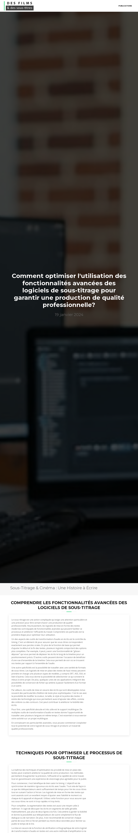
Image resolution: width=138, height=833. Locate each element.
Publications (125, 6)
